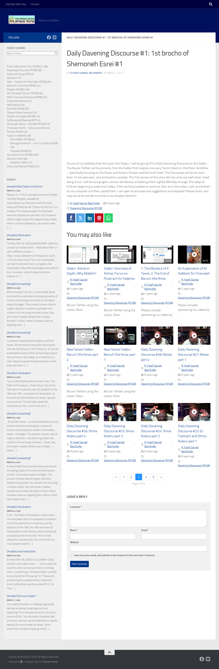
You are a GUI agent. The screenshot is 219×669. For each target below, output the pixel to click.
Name (74, 530)
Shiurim (35, 4)
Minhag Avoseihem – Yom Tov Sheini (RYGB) (34, 143)
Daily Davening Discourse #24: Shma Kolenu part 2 (156, 431)
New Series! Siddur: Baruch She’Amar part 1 (119, 354)
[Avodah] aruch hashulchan (21, 551)
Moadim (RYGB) (15, 89)
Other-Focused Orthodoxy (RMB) (24, 97)
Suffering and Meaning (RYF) (22, 120)
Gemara (11, 77)
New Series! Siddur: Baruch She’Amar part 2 (82, 354)
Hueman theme (50, 661)
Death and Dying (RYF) (19, 74)
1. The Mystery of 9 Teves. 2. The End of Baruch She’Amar (155, 274)
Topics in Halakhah (16, 135)
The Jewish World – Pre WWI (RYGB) (26, 124)
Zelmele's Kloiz (15, 158)
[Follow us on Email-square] (54, 37)
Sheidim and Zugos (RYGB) (21, 116)
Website (74, 542)
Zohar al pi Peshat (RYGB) (20, 166)
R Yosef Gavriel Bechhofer (86, 73)
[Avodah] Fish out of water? (21, 596)
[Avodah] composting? (19, 283)
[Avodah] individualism (19, 235)
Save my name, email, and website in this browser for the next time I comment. (114, 555)
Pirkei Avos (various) (17, 101)
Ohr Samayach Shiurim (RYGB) (23, 93)
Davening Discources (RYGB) (86, 208)
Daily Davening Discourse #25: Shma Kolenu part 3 (119, 431)
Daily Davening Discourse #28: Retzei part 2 (156, 354)
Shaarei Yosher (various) (19, 112)
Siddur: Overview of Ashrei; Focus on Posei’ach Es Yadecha (119, 274)
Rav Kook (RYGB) (15, 108)
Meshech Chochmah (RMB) (21, 85)
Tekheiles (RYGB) (19, 151)
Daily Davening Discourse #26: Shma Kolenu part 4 (82, 431)
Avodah (11, 179)
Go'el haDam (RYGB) (20, 139)
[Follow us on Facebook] (49, 37)
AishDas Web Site (16, 4)
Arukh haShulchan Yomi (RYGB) (23, 66)
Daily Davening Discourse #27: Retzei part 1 (193, 354)
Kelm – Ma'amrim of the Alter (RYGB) (26, 81)
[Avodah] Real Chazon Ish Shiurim (25, 186)
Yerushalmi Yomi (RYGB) (20, 154)
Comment (76, 507)
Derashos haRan (19, 162)
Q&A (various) (14, 104)
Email (145, 530)
